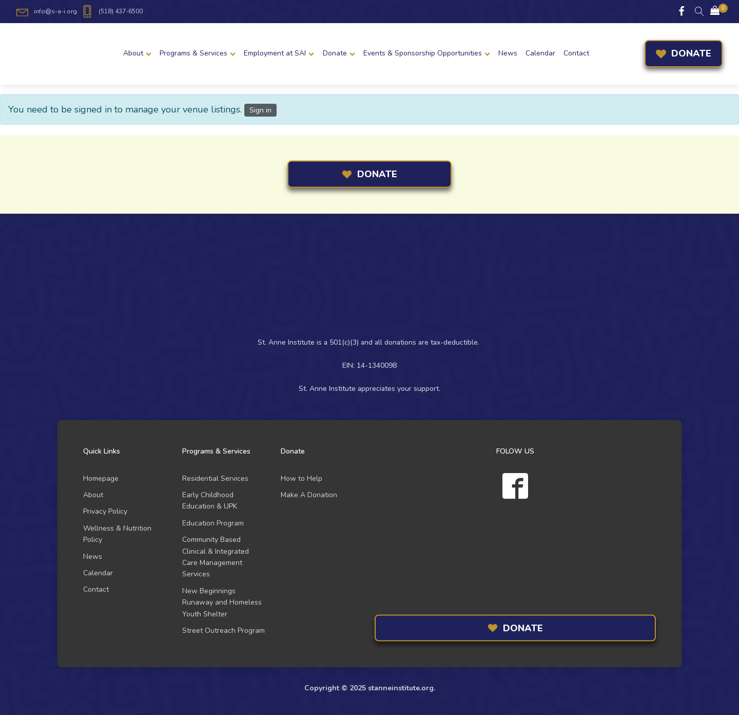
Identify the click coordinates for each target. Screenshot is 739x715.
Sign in (260, 110)
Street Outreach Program (223, 630)
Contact (576, 53)
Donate (339, 53)
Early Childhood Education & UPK (209, 500)
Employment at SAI (279, 53)
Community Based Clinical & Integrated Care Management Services (215, 557)
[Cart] (715, 11)
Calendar (540, 53)
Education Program (213, 523)
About (137, 53)
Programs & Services (198, 53)
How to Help (301, 478)
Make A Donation (309, 495)
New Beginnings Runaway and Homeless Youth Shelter (222, 602)
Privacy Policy (105, 511)
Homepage (101, 478)
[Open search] (699, 11)
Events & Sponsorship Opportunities (426, 53)
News (507, 53)
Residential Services (215, 478)
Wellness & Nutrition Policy (117, 533)
